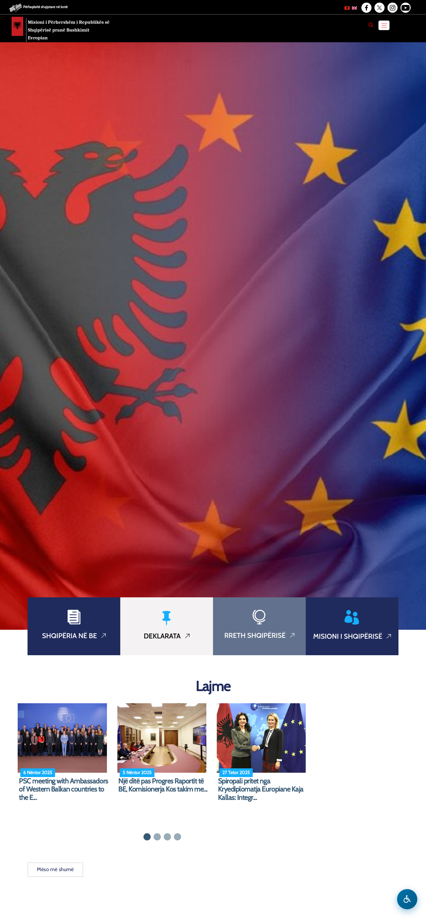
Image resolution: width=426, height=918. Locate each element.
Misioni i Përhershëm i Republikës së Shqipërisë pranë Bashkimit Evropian (69, 30)
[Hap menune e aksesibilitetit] (407, 899)
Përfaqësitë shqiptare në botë (45, 7)
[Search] (371, 25)
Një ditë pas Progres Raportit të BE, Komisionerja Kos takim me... (162, 785)
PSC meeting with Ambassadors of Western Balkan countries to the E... (63, 789)
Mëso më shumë (55, 869)
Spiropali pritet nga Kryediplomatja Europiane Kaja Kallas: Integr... (260, 789)
